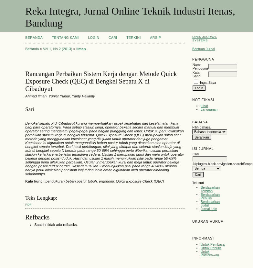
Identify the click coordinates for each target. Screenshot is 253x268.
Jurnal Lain (209, 209)
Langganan (209, 109)
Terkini (133, 37)
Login (93, 37)
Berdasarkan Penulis (210, 196)
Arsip (155, 37)
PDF (28, 204)
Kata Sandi (197, 74)
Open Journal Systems (204, 38)
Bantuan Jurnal (203, 49)
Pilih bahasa (201, 127)
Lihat (204, 106)
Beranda (34, 37)
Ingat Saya (208, 82)
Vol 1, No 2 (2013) (57, 49)
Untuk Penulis (211, 248)
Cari (113, 37)
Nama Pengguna (200, 66)
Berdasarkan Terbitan (210, 189)
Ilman (81, 49)
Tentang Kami (65, 37)
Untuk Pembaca (213, 244)
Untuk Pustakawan (210, 253)
